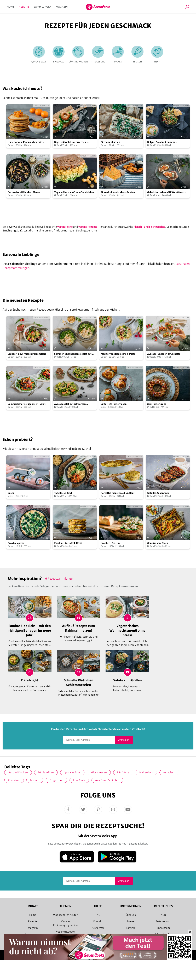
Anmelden (123, 739)
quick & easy (72, 772)
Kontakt (98, 921)
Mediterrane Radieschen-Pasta (118, 353)
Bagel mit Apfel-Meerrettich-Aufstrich (70, 142)
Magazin (62, 6)
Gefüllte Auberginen (158, 493)
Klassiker (14, 780)
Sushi (11, 493)
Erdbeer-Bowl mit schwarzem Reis (27, 353)
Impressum (163, 927)
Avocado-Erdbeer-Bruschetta (164, 353)
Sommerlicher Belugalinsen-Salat (26, 404)
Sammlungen (42, 6)
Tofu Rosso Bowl (63, 493)
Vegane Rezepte (65, 931)
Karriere (130, 927)
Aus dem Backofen (107, 780)
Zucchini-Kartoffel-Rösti (68, 543)
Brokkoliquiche (16, 543)
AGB (163, 914)
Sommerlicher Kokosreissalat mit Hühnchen (72, 354)
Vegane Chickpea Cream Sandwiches (74, 192)
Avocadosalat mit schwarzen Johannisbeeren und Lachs (70, 404)
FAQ (98, 914)
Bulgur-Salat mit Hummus (162, 142)
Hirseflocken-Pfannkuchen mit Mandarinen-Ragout (25, 142)
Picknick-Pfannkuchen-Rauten (118, 192)
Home (10, 6)
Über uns (130, 914)
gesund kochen (18, 772)
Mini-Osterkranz (156, 404)
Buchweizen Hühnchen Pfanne (24, 192)
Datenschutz (163, 921)
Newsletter (98, 927)
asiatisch (169, 772)
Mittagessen (99, 772)
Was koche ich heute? (65, 914)
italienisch (146, 772)
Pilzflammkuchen (110, 142)
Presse (131, 921)
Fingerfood (56, 780)
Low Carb (79, 780)
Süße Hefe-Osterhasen (113, 404)
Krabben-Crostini (110, 543)
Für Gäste (123, 772)
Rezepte (24, 6)
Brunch (34, 780)
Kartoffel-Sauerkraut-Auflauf (117, 493)
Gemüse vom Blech (157, 543)
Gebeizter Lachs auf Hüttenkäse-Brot (165, 192)
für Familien (46, 772)
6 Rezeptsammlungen (59, 578)
